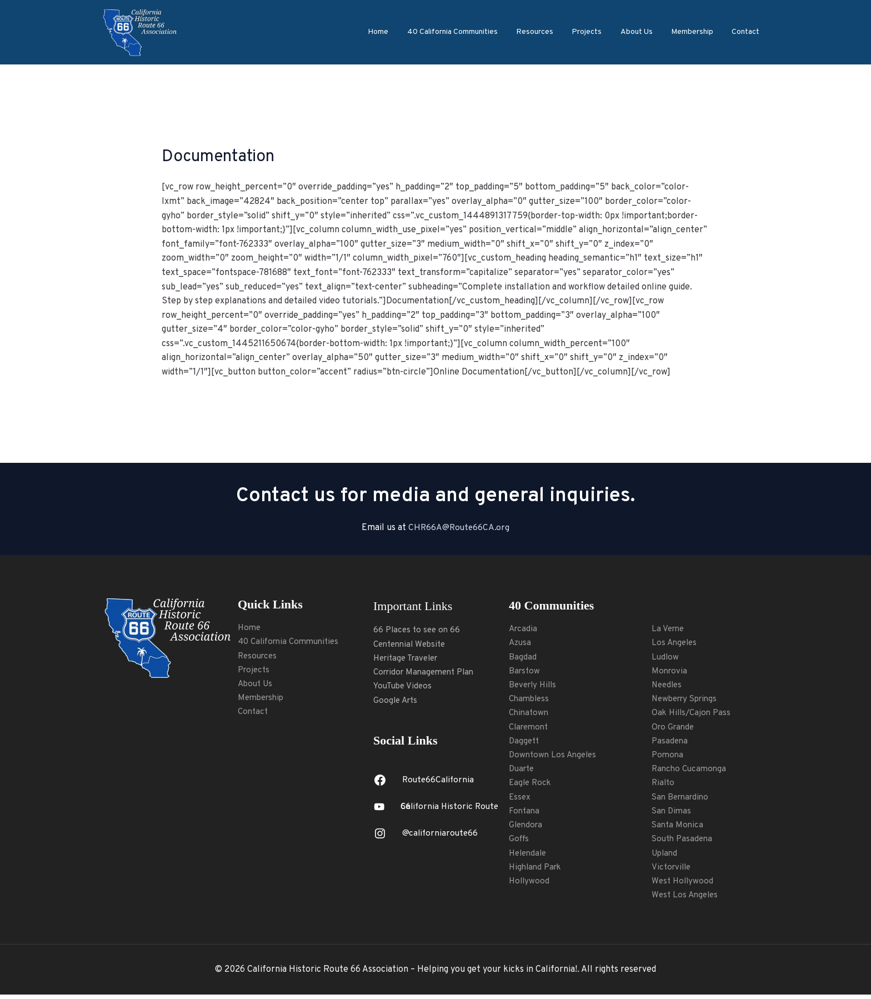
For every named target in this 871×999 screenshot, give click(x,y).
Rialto (664, 785)
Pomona (668, 756)
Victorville (673, 870)
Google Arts (397, 701)
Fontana (525, 814)
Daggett (525, 742)
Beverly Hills (534, 685)
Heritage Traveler (409, 659)
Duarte (523, 771)
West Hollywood (684, 885)
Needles (668, 685)
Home (390, 32)
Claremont (530, 728)
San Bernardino (682, 799)
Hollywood (530, 885)
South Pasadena (684, 842)
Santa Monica (678, 827)
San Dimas (672, 814)
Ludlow (666, 657)
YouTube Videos (404, 687)
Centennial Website (412, 644)
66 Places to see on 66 (418, 630)
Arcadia (524, 629)
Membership (695, 32)
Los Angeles (675, 643)
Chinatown (530, 714)
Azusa (521, 643)
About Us (641, 32)
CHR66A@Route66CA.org (458, 527)
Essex (520, 799)
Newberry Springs (688, 700)
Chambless (530, 700)
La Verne (669, 629)
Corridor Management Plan (427, 672)
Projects (593, 32)
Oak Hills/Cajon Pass (693, 714)
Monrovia (670, 671)
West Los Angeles (687, 899)
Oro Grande (674, 728)
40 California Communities (462, 32)
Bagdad (523, 657)
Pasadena (670, 742)
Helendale (529, 856)
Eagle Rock (531, 785)
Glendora (527, 827)
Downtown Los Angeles (555, 756)
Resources (543, 32)
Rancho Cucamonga (691, 771)
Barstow (525, 671)
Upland (666, 856)
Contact (746, 32)
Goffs (519, 842)
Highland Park (537, 870)
